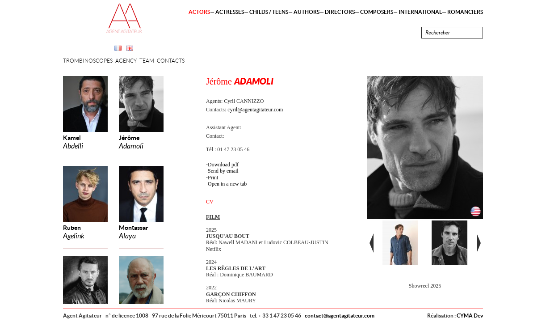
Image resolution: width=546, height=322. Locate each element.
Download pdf (223, 164)
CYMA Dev (470, 315)
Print (213, 177)
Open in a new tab (227, 184)
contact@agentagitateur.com (339, 315)
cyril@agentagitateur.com (255, 109)
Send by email (223, 171)
